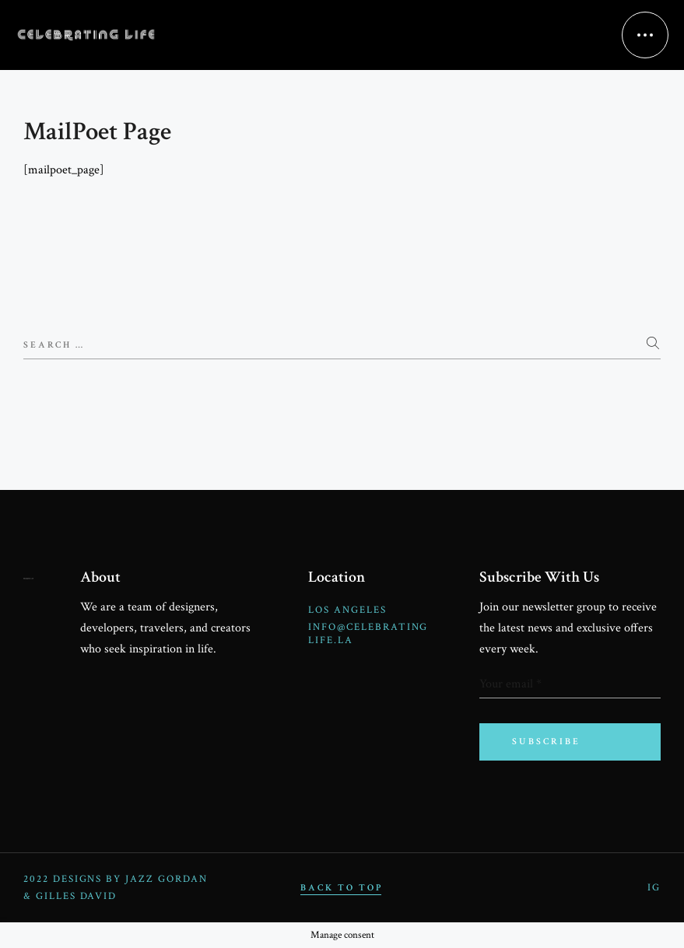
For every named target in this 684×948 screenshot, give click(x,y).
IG (654, 887)
